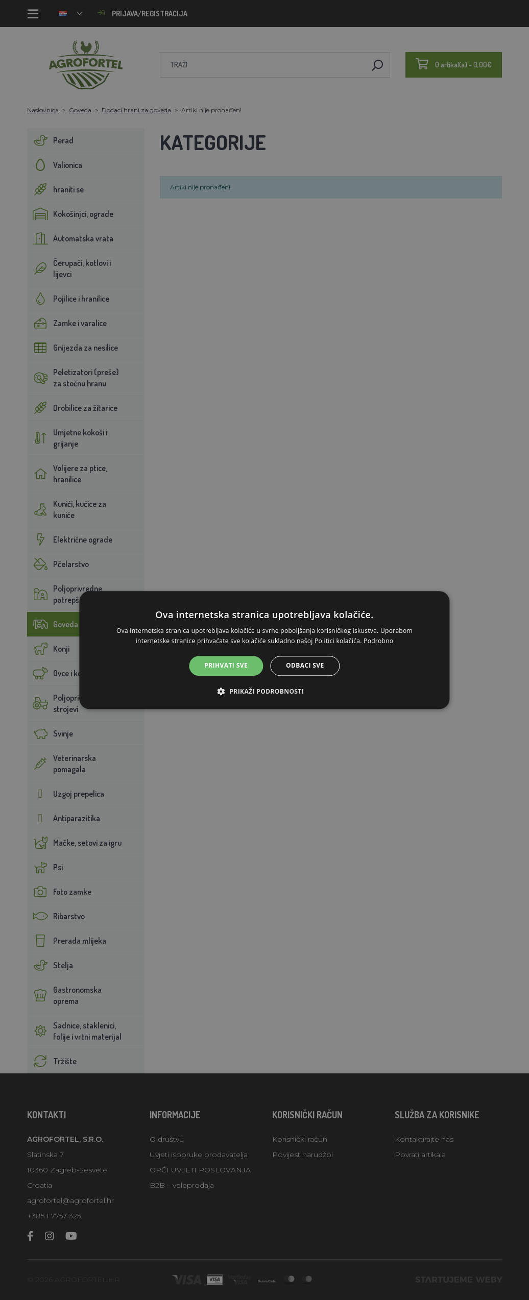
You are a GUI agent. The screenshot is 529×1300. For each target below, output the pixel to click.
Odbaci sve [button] (305, 665)
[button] (264, 691)
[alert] (264, 650)
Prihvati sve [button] (226, 665)
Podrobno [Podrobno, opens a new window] (378, 640)
